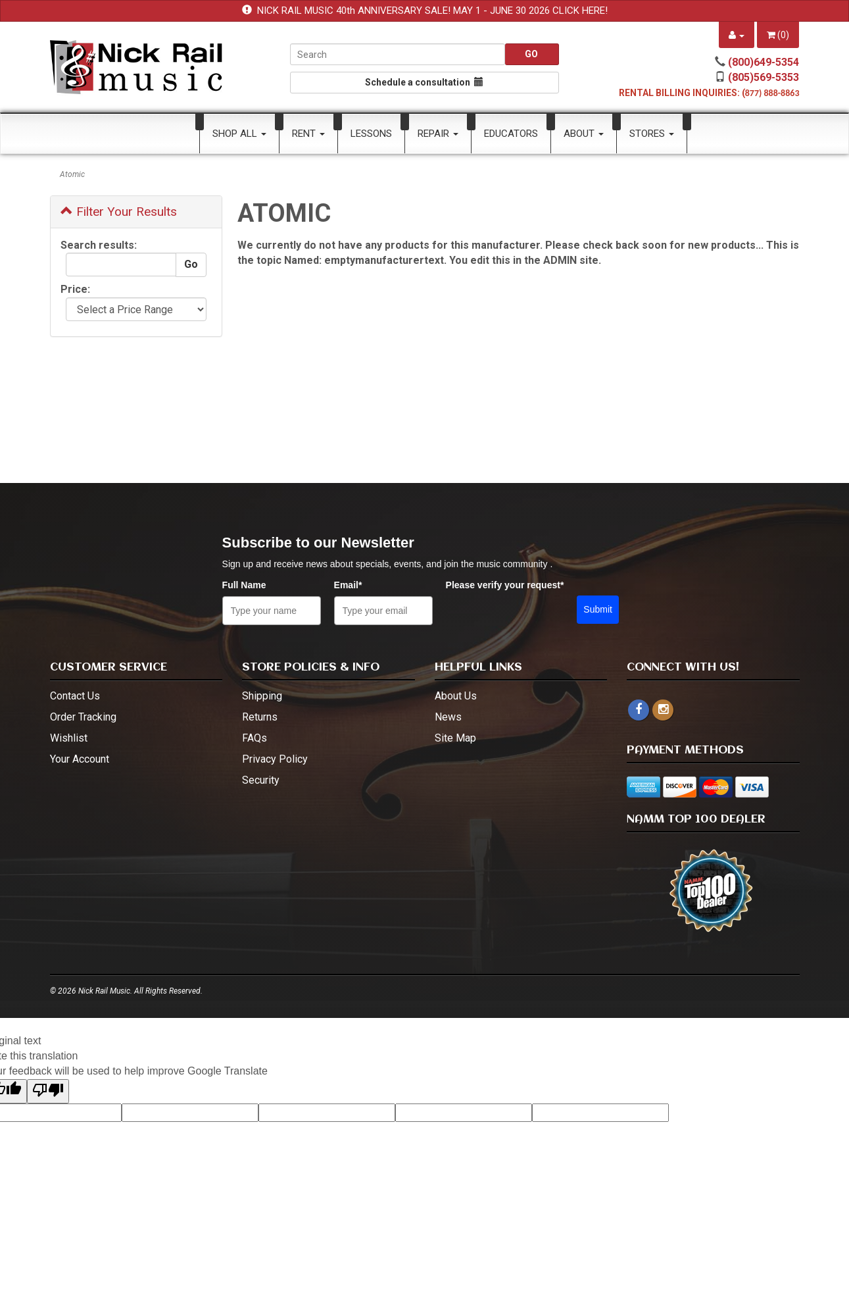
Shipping (262, 696)
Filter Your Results (119, 211)
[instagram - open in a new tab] (662, 709)
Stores (651, 133)
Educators (511, 133)
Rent (308, 133)
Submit (597, 609)
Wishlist (68, 738)
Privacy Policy (275, 759)
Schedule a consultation (424, 82)
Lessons (371, 133)
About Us (456, 696)
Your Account (79, 759)
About (584, 133)
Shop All (239, 133)
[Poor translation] (48, 1091)
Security (260, 780)
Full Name (244, 585)
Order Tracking (83, 717)
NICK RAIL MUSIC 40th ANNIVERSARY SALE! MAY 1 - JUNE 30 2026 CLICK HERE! (432, 10)
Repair (438, 133)
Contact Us (75, 696)
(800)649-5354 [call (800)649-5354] (763, 62)
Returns (260, 717)
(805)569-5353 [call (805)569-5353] (763, 77)
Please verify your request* (505, 585)
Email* (348, 585)
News (448, 717)
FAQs (254, 738)
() (778, 35)
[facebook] (638, 710)
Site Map (455, 738)
